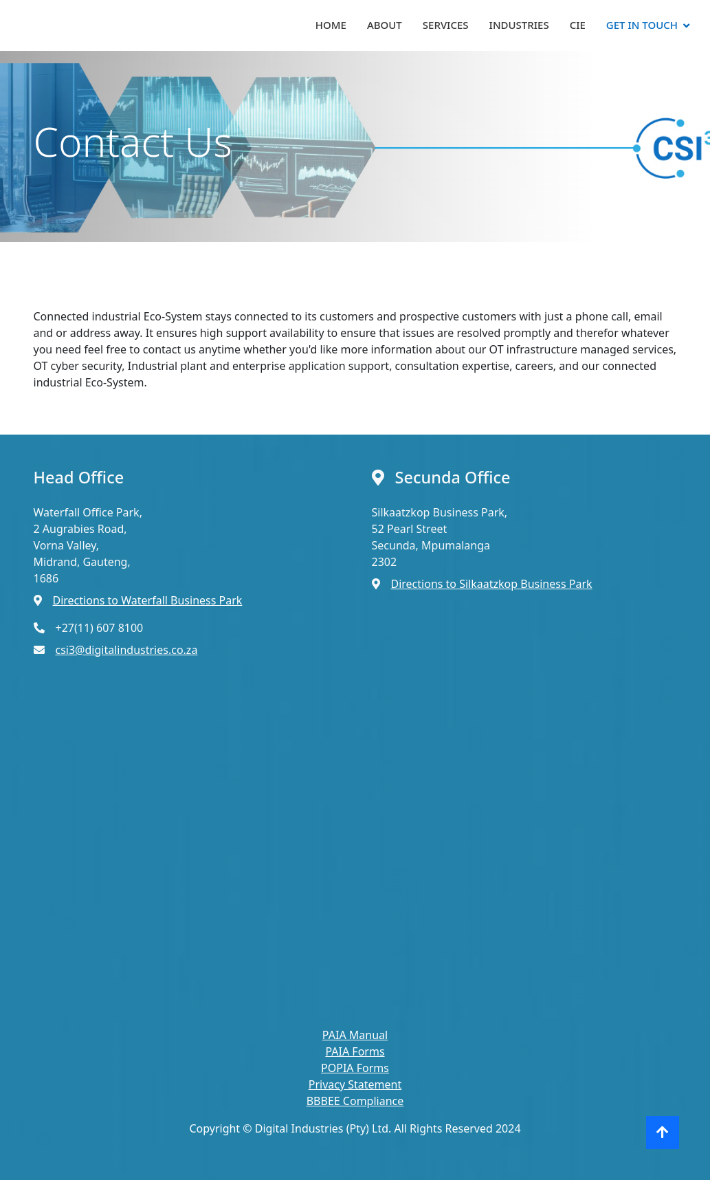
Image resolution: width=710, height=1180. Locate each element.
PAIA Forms (354, 1051)
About (384, 25)
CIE (578, 25)
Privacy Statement (355, 1084)
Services (446, 25)
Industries (519, 25)
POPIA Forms (355, 1067)
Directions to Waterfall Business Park (148, 600)
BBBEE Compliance (355, 1100)
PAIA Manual (355, 1034)
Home (330, 25)
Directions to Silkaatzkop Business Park (491, 583)
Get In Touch (642, 25)
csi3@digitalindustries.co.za (127, 649)
